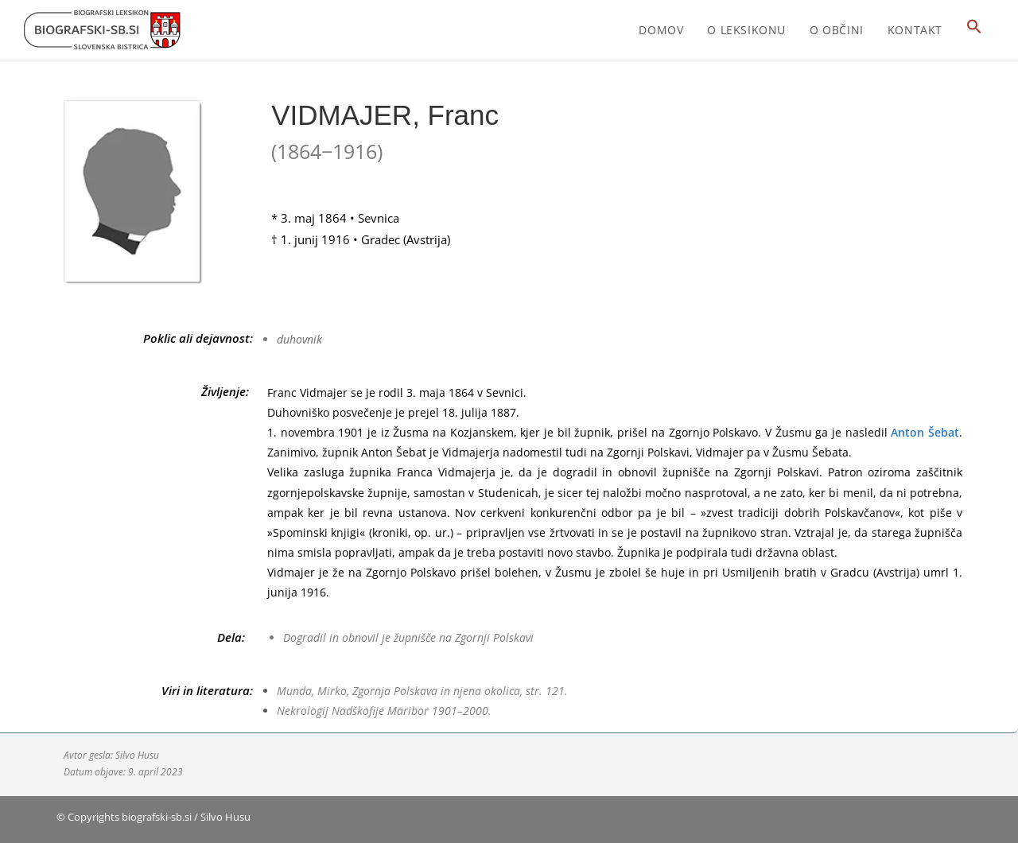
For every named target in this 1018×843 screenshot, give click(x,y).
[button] (974, 30)
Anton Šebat (925, 432)
